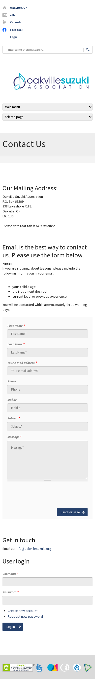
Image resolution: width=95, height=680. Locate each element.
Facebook (16, 30)
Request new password (25, 616)
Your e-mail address (22, 363)
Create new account (22, 610)
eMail (14, 15)
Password (10, 592)
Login (14, 37)
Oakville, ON (19, 7)
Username (10, 574)
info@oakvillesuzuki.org (33, 548)
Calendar (16, 22)
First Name (16, 326)
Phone (11, 381)
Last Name (16, 344)
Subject (13, 418)
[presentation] (45, 495)
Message (14, 437)
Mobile (12, 400)
